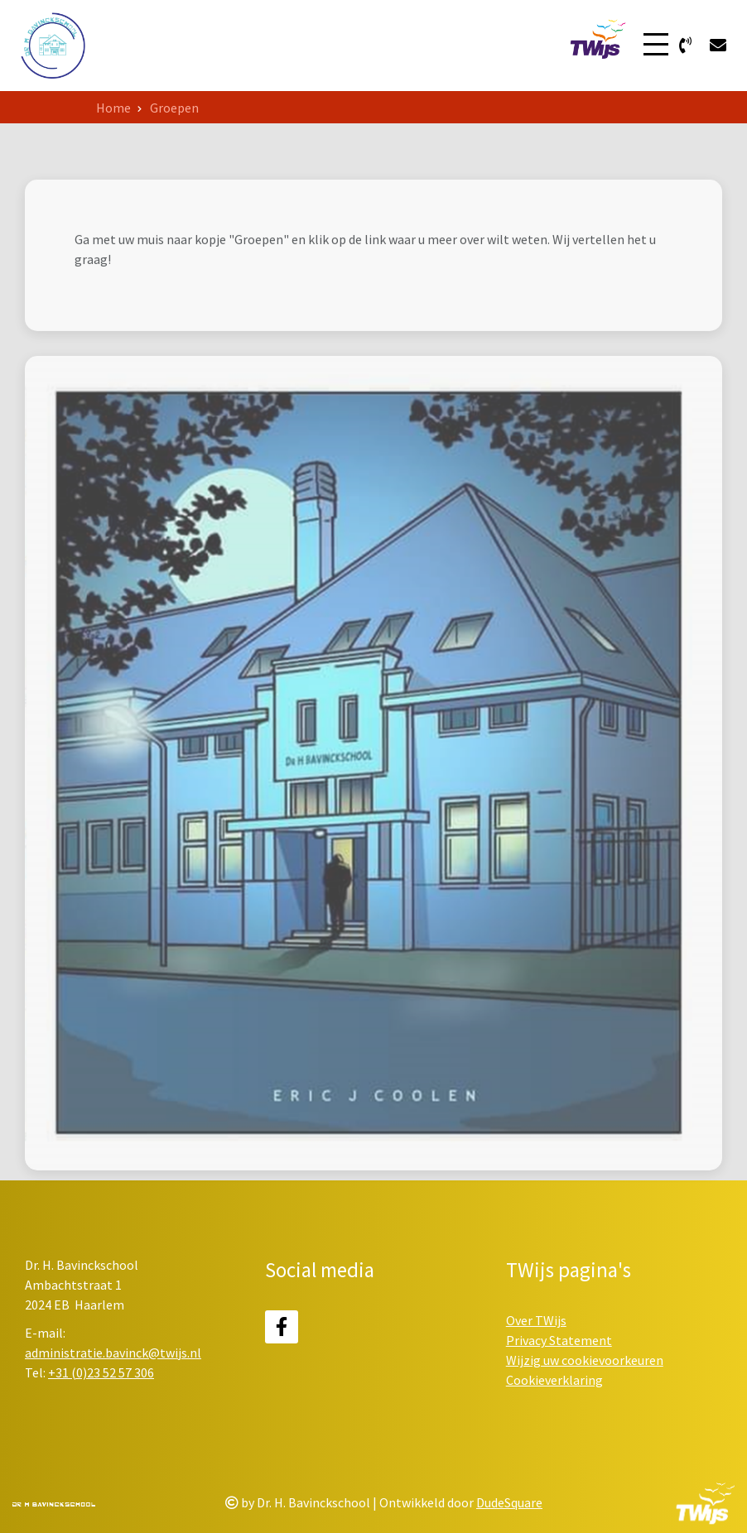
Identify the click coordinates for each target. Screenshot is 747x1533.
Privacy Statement (559, 1340)
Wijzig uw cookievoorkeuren (584, 1360)
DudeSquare (509, 1502)
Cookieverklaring (554, 1380)
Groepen (174, 107)
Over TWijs (536, 1320)
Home (113, 107)
